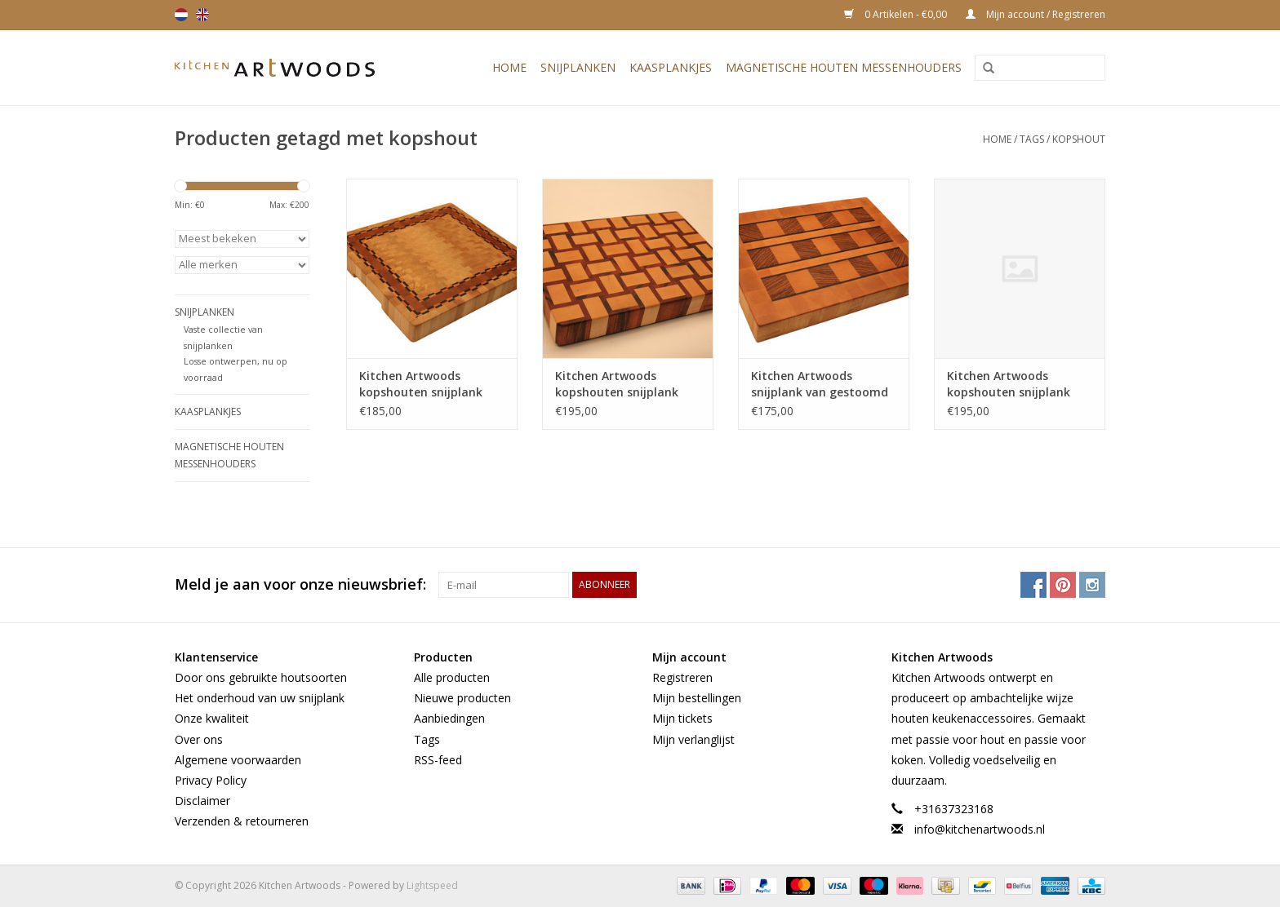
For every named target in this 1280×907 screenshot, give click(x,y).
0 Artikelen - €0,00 (896, 14)
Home (509, 67)
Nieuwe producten (462, 698)
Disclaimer (202, 800)
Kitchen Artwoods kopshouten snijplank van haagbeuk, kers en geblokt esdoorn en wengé (423, 384)
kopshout (1078, 139)
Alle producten (452, 677)
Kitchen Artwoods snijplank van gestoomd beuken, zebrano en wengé (819, 384)
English (202, 14)
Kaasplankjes (670, 67)
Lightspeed (432, 885)
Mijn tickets (682, 718)
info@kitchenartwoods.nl (979, 829)
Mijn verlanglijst (693, 739)
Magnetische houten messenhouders (844, 67)
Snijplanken (578, 67)
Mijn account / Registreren (1035, 14)
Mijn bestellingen (696, 698)
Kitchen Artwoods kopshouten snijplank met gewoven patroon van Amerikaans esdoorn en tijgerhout (625, 384)
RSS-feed (438, 760)
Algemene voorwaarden (238, 760)
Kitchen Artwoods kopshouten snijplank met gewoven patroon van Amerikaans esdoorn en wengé (1017, 384)
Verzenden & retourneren (242, 821)
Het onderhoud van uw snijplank (259, 698)
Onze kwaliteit (212, 718)
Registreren (682, 677)
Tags (1032, 139)
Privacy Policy (211, 780)
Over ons (199, 739)
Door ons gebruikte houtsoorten (261, 677)
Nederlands (181, 14)
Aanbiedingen (449, 718)
